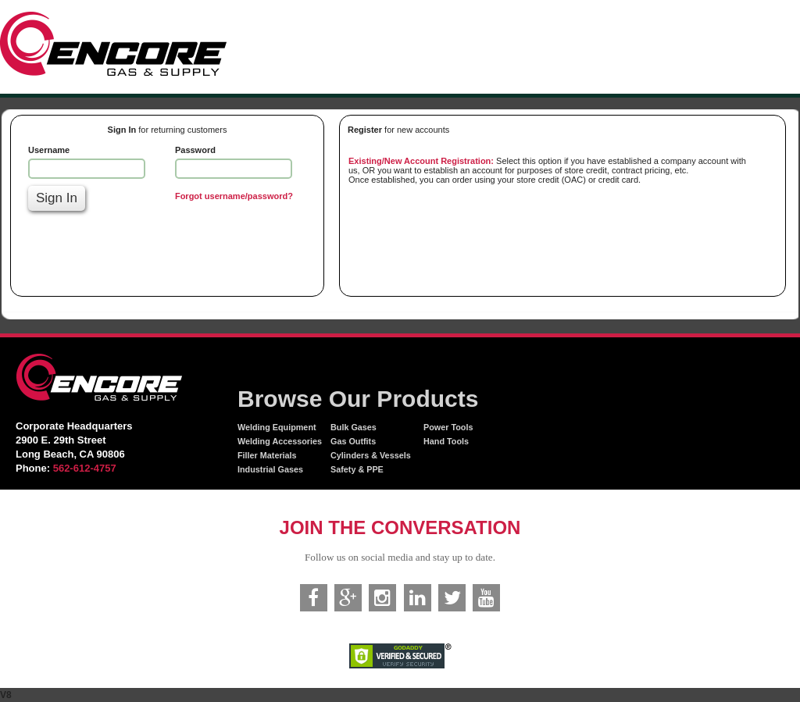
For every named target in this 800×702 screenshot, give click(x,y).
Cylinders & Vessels (370, 455)
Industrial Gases (270, 469)
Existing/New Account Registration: (421, 161)
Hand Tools (446, 441)
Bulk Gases (353, 427)
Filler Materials (267, 455)
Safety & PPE (357, 469)
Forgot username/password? (234, 196)
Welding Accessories (280, 441)
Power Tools (448, 427)
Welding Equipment (277, 427)
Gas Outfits (353, 441)
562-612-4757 (84, 468)
